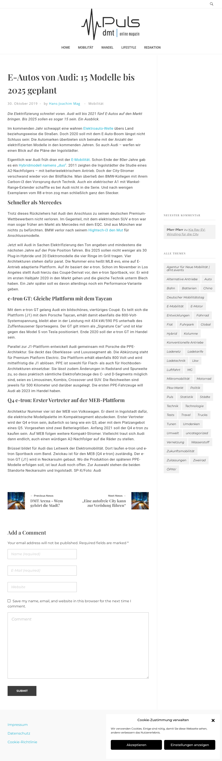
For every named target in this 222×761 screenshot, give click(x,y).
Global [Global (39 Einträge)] (206, 324)
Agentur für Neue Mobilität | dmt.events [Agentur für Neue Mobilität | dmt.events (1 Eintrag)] (188, 268)
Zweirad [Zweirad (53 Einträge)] (199, 460)
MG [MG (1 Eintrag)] (190, 370)
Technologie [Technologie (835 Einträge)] (194, 406)
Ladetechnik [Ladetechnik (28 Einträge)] (176, 361)
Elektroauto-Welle (98, 128)
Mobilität (96, 103)
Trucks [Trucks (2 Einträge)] (202, 415)
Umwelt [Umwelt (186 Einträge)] (173, 433)
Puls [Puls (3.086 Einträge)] (170, 397)
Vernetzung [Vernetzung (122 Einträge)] (175, 442)
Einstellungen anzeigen (190, 745)
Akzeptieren (136, 745)
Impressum (18, 725)
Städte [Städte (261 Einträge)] (205, 397)
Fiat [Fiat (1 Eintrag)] (170, 324)
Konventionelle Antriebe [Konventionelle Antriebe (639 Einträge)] (185, 342)
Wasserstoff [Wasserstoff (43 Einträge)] (200, 442)
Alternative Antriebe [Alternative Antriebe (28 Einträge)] (182, 279)
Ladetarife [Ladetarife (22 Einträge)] (195, 351)
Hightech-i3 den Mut (105, 230)
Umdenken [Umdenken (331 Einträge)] (191, 424)
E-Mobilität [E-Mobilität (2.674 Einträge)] (175, 306)
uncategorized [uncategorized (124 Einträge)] (197, 433)
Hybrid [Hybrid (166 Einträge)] (172, 333)
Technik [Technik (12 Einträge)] (172, 406)
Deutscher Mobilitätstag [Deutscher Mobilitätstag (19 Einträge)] (185, 297)
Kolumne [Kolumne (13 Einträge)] (191, 333)
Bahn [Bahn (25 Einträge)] (171, 288)
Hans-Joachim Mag (64, 103)
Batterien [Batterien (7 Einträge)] (189, 288)
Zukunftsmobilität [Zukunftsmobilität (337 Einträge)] (180, 451)
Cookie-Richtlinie (22, 742)
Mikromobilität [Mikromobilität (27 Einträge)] (178, 379)
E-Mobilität (80, 159)
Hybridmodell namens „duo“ (42, 165)
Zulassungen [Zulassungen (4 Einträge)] (176, 460)
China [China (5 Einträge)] (207, 288)
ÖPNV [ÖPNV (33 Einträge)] (171, 469)
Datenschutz (19, 733)
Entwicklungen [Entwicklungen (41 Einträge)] (178, 315)
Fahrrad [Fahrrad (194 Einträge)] (202, 315)
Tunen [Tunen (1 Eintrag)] (171, 424)
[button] (213, 720)
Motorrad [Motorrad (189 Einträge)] (204, 379)
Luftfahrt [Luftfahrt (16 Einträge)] (173, 370)
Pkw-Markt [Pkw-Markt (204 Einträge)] (175, 388)
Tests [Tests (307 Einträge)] (170, 415)
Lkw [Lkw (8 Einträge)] (195, 361)
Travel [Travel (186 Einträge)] (186, 415)
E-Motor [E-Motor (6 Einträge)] (197, 306)
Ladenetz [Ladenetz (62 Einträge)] (174, 351)
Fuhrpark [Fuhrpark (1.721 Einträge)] (187, 324)
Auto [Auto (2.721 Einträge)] (208, 279)
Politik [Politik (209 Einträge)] (195, 388)
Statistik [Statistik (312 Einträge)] (186, 397)
